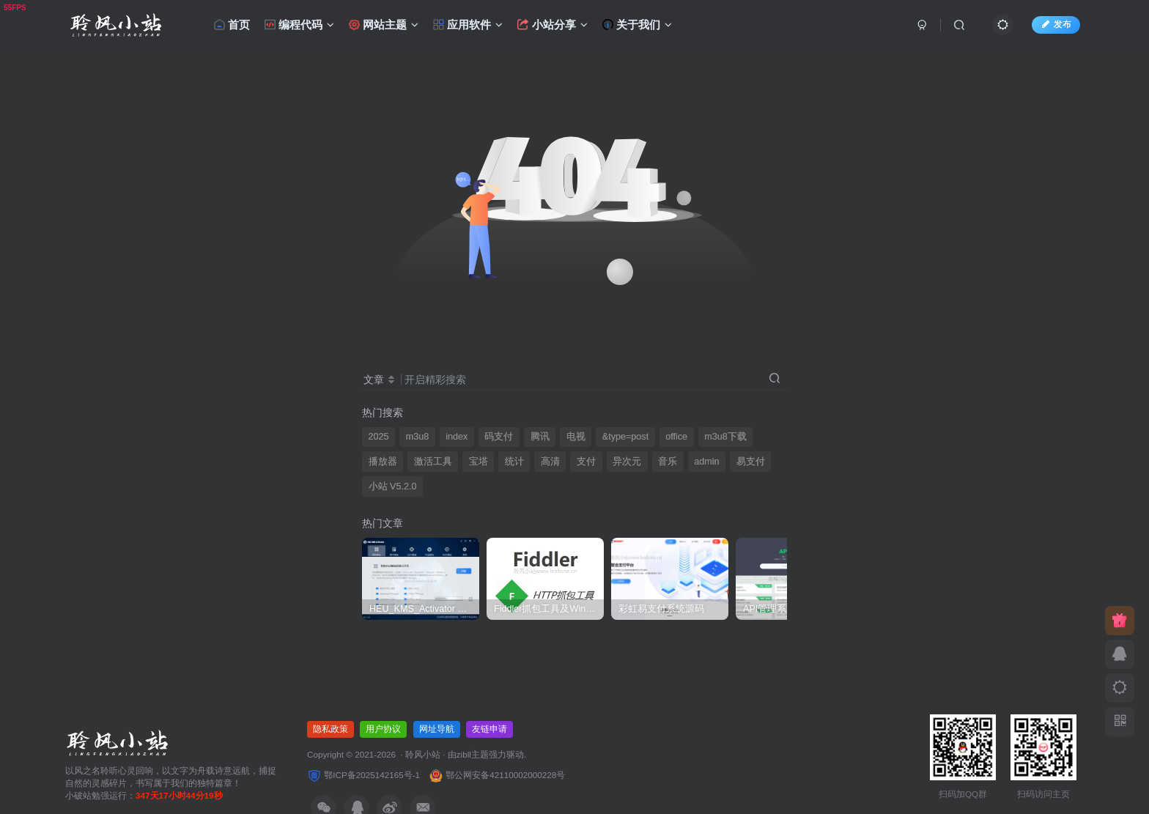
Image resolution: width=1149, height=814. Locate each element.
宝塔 (478, 461)
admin (706, 461)
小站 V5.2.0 (393, 486)
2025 (379, 437)
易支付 (750, 461)
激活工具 (433, 461)
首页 (232, 24)
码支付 (498, 437)
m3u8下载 (725, 437)
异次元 (627, 461)
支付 (586, 461)
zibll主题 (473, 754)
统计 (514, 461)
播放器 (383, 461)
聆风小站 (422, 754)
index (457, 437)
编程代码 (299, 24)
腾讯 (540, 437)
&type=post (625, 437)
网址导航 (436, 729)
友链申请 (489, 729)
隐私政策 (330, 729)
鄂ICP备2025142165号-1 (363, 775)
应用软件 (468, 24)
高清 (550, 461)
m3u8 (417, 437)
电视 (575, 437)
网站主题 (382, 24)
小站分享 (552, 24)
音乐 (667, 461)
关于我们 (637, 24)
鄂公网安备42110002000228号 (497, 775)
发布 (1056, 24)
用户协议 (383, 729)
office (676, 437)
